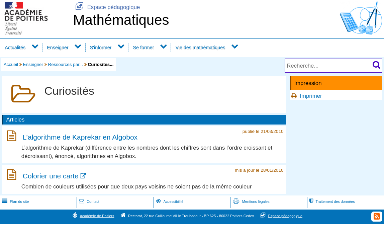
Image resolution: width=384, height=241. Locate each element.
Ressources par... (65, 64)
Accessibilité (169, 201)
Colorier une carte (51, 176)
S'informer (101, 47)
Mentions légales (250, 201)
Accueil (11, 64)
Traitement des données (331, 201)
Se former (143, 47)
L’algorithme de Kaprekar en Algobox (80, 137)
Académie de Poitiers (97, 216)
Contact (88, 201)
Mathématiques (121, 20)
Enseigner (57, 47)
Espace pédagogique (106, 7)
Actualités (15, 47)
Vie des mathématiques (200, 47)
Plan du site (15, 201)
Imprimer (311, 96)
